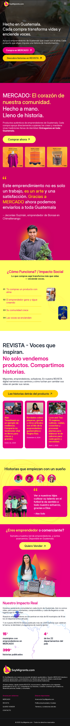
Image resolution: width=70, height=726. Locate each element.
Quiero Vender (34, 546)
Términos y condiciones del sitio (45, 707)
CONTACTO (7, 710)
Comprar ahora (17, 139)
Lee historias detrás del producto (28, 393)
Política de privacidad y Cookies (45, 703)
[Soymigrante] (19, 669)
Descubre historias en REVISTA (24, 58)
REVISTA (6, 703)
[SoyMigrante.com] (14, 3)
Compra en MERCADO (19, 50)
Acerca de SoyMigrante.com (44, 699)
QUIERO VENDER (9, 707)
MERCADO (6, 699)
